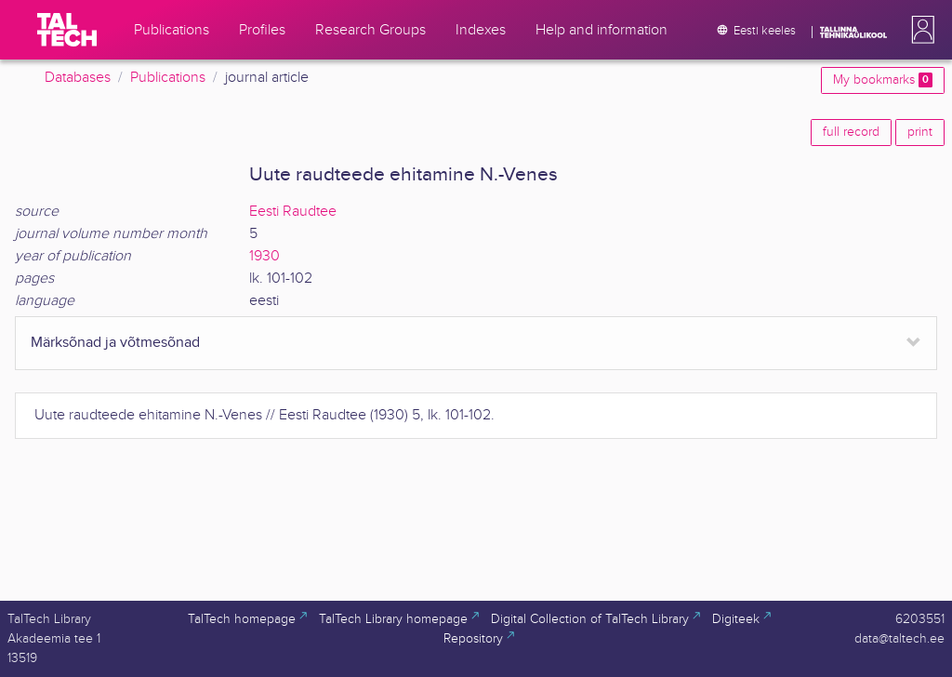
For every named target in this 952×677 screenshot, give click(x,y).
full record (851, 132)
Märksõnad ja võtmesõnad (115, 343)
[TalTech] (67, 29)
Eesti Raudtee (293, 211)
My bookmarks (882, 80)
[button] (919, 30)
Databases (78, 77)
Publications (167, 77)
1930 (264, 256)
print (919, 132)
